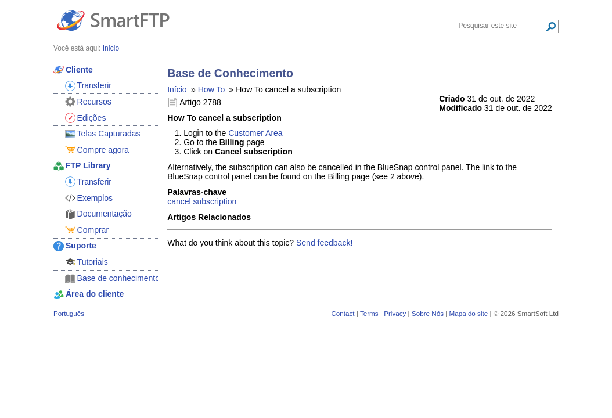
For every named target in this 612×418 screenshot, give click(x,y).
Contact (342, 313)
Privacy (395, 313)
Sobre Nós (428, 313)
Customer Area (255, 133)
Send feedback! (324, 242)
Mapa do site (468, 313)
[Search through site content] (502, 25)
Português (68, 313)
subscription (215, 201)
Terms (369, 313)
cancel (178, 201)
